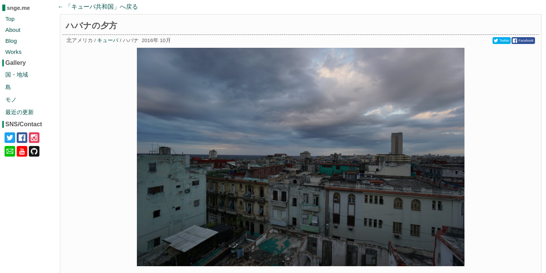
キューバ (107, 40)
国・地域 (16, 74)
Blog (11, 41)
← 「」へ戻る (98, 6)
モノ (11, 99)
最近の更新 (19, 112)
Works (13, 52)
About (12, 30)
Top (10, 19)
